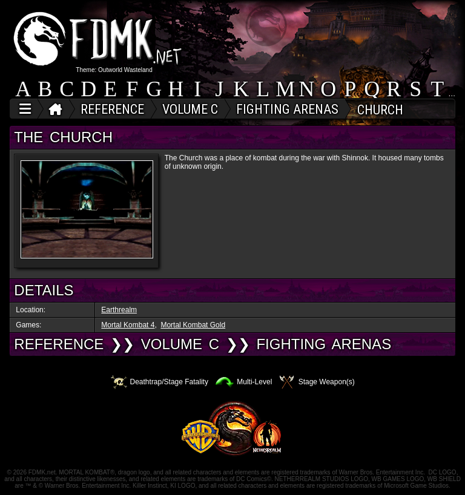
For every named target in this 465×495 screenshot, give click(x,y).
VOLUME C (180, 344)
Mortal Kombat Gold (192, 325)
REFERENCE (59, 344)
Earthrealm (119, 310)
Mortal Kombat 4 (127, 325)
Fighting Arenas (323, 344)
